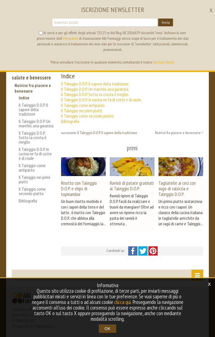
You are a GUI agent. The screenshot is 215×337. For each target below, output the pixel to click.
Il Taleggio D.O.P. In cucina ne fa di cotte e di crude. (101, 99)
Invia (166, 22)
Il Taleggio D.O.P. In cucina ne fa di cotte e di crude (35, 153)
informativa (70, 38)
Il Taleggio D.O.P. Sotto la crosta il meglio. (95, 94)
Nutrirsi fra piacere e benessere (33, 88)
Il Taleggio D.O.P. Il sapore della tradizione (33, 109)
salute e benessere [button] (31, 77)
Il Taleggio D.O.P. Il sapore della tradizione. (95, 83)
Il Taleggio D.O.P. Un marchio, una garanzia (36, 123)
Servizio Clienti (163, 62)
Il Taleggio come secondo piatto (32, 191)
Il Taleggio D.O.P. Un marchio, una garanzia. (95, 89)
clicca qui (122, 302)
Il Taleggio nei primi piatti (34, 179)
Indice (24, 97)
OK (107, 328)
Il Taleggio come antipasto (32, 167)
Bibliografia (28, 200)
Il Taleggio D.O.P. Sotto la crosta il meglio (32, 137)
